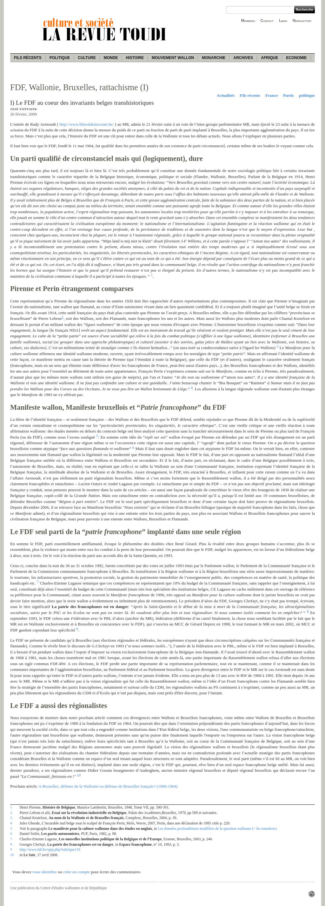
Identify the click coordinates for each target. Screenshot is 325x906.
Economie (296, 58)
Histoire (134, 58)
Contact (267, 20)
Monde (111, 58)
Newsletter (302, 20)
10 (79, 775)
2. (11, 812)
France (271, 95)
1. (11, 807)
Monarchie (213, 58)
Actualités (225, 95)
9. (11, 849)
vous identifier (44, 872)
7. (11, 839)
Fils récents (28, 58)
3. (11, 817)
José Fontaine (23, 109)
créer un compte (76, 872)
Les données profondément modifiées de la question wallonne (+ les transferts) (217, 828)
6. (11, 833)
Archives (243, 58)
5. (11, 828)
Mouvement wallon (173, 58)
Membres (248, 20)
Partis (288, 95)
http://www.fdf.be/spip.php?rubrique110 (50, 849)
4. (11, 823)
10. (12, 854)
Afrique (269, 58)
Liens (283, 20)
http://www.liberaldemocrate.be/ (87, 124)
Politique (60, 58)
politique (307, 95)
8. (11, 844)
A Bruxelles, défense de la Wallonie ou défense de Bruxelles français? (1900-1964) (107, 786)
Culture (87, 58)
